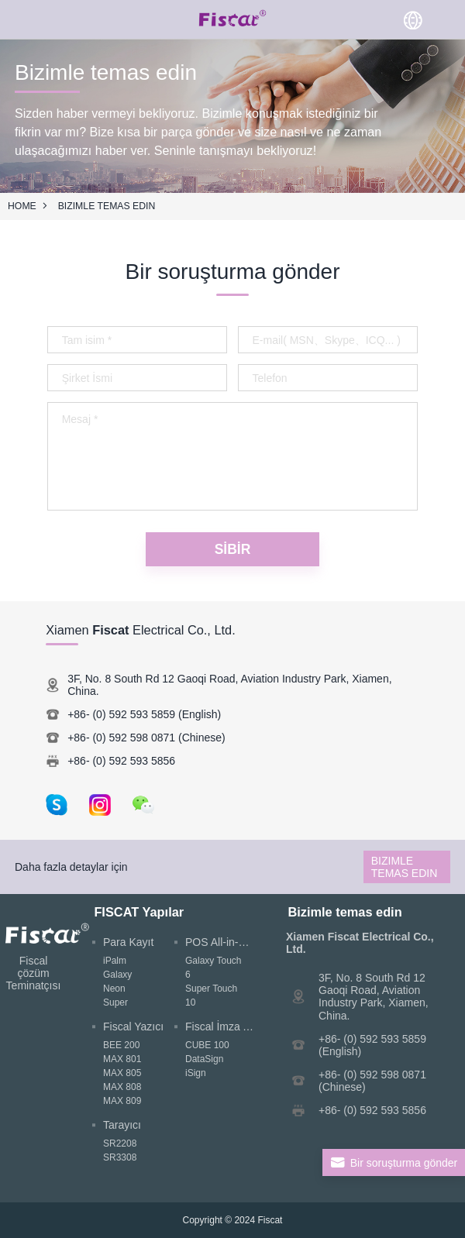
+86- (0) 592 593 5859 (121, 714)
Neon (114, 988)
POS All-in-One (222, 942)
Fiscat (269, 1220)
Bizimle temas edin (107, 206)
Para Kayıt (128, 942)
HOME (22, 206)
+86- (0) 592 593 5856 (121, 761)
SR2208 (119, 1143)
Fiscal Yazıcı (133, 1026)
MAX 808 (122, 1087)
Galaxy (117, 974)
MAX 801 (122, 1059)
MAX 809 (122, 1100)
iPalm (114, 960)
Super (115, 1002)
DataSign (204, 1059)
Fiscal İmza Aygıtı (227, 1026)
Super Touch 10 (211, 995)
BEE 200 (121, 1045)
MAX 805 (122, 1073)
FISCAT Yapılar (139, 912)
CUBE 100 (207, 1045)
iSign (195, 1073)
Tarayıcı (122, 1125)
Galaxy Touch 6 (213, 967)
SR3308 (119, 1157)
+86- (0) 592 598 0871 (121, 737)
